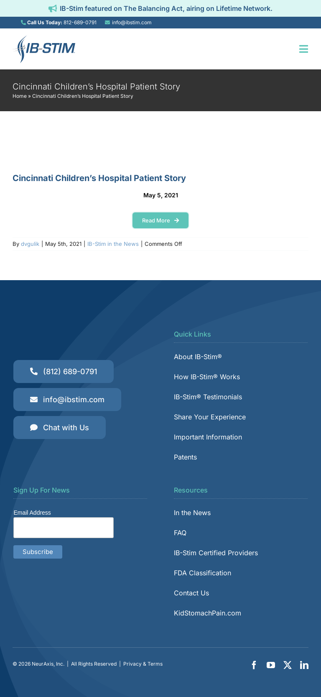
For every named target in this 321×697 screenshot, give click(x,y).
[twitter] (287, 665)
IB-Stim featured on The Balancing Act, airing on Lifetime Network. (166, 8)
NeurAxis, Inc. (48, 664)
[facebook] (254, 665)
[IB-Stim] (44, 38)
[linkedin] (304, 665)
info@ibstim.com (132, 22)
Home (20, 96)
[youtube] (271, 665)
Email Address (32, 512)
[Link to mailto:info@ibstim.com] (107, 22)
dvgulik (30, 243)
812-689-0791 (80, 22)
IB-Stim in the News (113, 243)
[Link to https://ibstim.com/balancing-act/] (52, 8)
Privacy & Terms (143, 664)
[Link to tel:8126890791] (23, 22)
